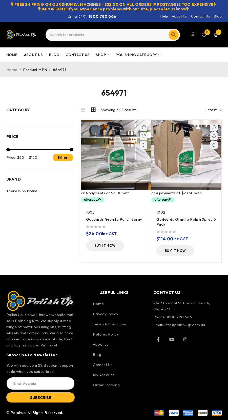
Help (164, 16)
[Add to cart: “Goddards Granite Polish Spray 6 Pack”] (175, 250)
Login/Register (193, 34)
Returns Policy (106, 334)
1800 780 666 (102, 16)
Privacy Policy (105, 313)
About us (100, 344)
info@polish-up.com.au (184, 324)
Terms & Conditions (110, 324)
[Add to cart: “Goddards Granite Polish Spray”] (105, 245)
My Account (103, 374)
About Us (179, 16)
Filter (63, 157)
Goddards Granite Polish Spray (114, 219)
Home (11, 69)
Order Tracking (106, 384)
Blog (218, 16)
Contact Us (200, 16)
